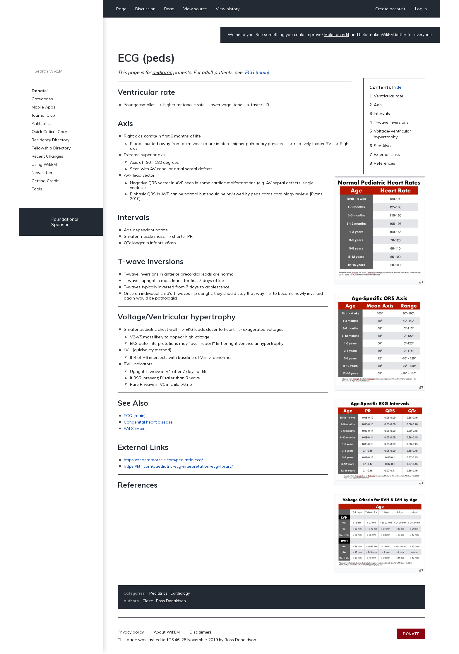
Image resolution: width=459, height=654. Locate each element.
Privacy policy (131, 632)
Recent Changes (47, 156)
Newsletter (42, 172)
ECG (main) (257, 72)
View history (227, 8)
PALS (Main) (135, 428)
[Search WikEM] (61, 71)
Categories (42, 98)
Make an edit (336, 34)
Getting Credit (45, 180)
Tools (37, 189)
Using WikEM (44, 164)
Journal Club (43, 115)
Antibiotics (42, 123)
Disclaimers (201, 632)
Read (169, 8)
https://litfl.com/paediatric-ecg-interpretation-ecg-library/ (178, 466)
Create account (390, 8)
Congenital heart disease (148, 422)
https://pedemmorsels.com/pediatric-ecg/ (163, 459)
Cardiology (180, 593)
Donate (411, 633)
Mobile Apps (43, 107)
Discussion (145, 8)
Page (121, 8)
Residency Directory (50, 139)
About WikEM (167, 632)
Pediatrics (158, 593)
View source (195, 8)
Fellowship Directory (51, 148)
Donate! (40, 90)
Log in (421, 8)
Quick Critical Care (49, 131)
